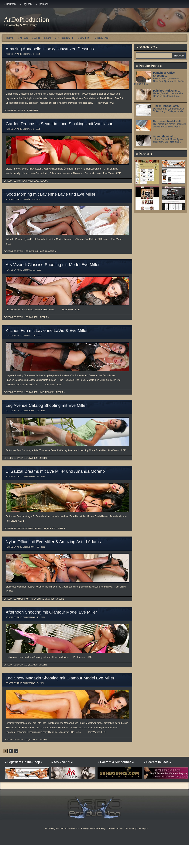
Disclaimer (129, 828)
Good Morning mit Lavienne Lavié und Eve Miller (50, 194)
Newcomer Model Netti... (168, 121)
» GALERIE (84, 37)
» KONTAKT (102, 37)
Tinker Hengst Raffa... (166, 105)
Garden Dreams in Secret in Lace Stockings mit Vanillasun (59, 123)
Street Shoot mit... (164, 136)
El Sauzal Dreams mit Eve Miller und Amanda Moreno (55, 471)
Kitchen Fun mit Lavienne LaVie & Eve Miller (47, 330)
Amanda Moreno (25, 528)
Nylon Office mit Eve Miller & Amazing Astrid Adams (53, 541)
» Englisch (25, 3)
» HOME (9, 37)
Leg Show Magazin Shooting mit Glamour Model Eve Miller (60, 678)
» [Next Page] (16, 751)
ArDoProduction (26, 19)
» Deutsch (10, 3)
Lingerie (33, 110)
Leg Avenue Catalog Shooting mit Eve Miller (46, 405)
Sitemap (140, 828)
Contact (111, 828)
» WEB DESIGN (41, 37)
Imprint (120, 828)
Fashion (21, 181)
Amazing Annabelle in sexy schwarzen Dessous (50, 48)
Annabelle (22, 110)
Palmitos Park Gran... (166, 90)
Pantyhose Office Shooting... (164, 74)
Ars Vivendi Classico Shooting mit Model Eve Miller (53, 264)
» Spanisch (42, 3)
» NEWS (23, 37)
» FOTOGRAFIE (64, 37)
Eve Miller (22, 251)
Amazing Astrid (25, 599)
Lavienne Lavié (36, 251)
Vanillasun (42, 181)
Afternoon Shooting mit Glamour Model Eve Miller (51, 612)
